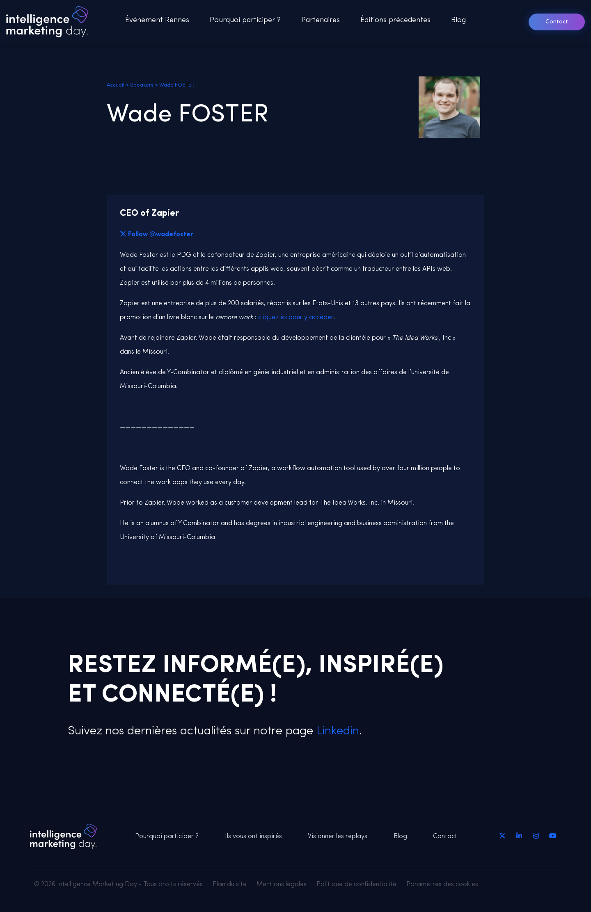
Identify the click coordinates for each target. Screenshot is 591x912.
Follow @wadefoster (160, 234)
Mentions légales (282, 884)
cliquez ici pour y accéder (295, 317)
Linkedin (336, 731)
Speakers (141, 85)
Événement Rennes (157, 20)
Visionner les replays (337, 836)
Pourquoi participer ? (245, 20)
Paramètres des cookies (442, 884)
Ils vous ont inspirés (253, 836)
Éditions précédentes (395, 20)
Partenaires (320, 20)
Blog (458, 20)
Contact (556, 22)
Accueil (115, 85)
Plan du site (230, 884)
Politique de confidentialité (356, 884)
